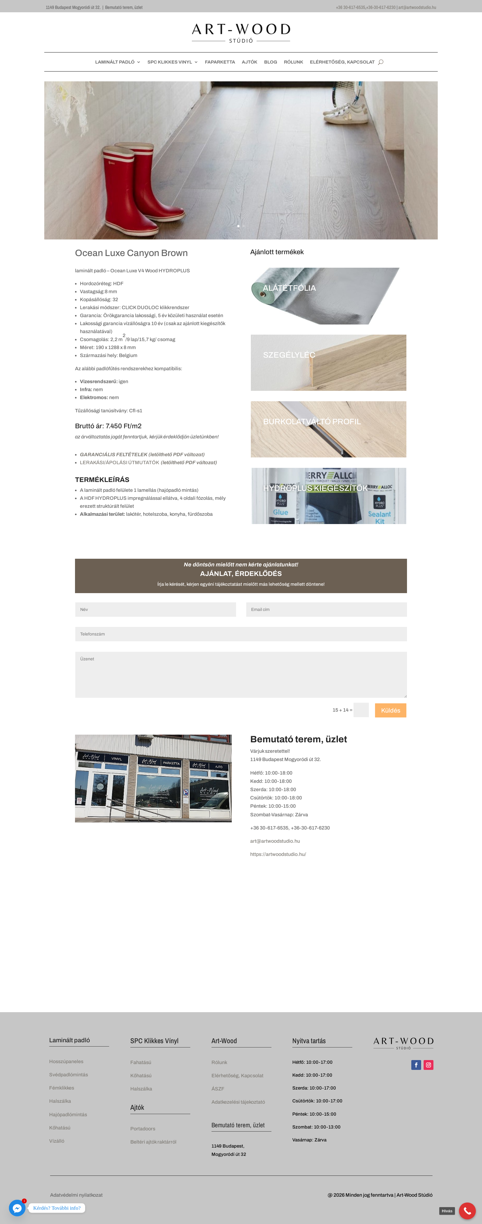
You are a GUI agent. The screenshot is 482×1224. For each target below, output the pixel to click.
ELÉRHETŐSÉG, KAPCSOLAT (342, 62)
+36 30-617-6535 (350, 7)
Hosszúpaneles (66, 1061)
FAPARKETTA (220, 62)
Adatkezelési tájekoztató (238, 1102)
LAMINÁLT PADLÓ (115, 62)
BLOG (270, 62)
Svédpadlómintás (68, 1074)
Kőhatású (59, 1127)
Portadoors (142, 1128)
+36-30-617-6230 (381, 7)
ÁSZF (217, 1088)
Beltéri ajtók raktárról (153, 1141)
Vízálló (56, 1141)
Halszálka (60, 1101)
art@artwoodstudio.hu (417, 7)
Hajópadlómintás (68, 1114)
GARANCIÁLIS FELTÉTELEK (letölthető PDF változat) (142, 454)
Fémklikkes (61, 1087)
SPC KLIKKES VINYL (170, 62)
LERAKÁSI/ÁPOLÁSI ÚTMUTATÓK (148, 462)
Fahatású (140, 1062)
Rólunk (219, 1062)
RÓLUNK (293, 62)
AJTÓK (249, 62)
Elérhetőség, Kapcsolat (237, 1075)
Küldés (390, 710)
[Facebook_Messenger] (17, 1208)
